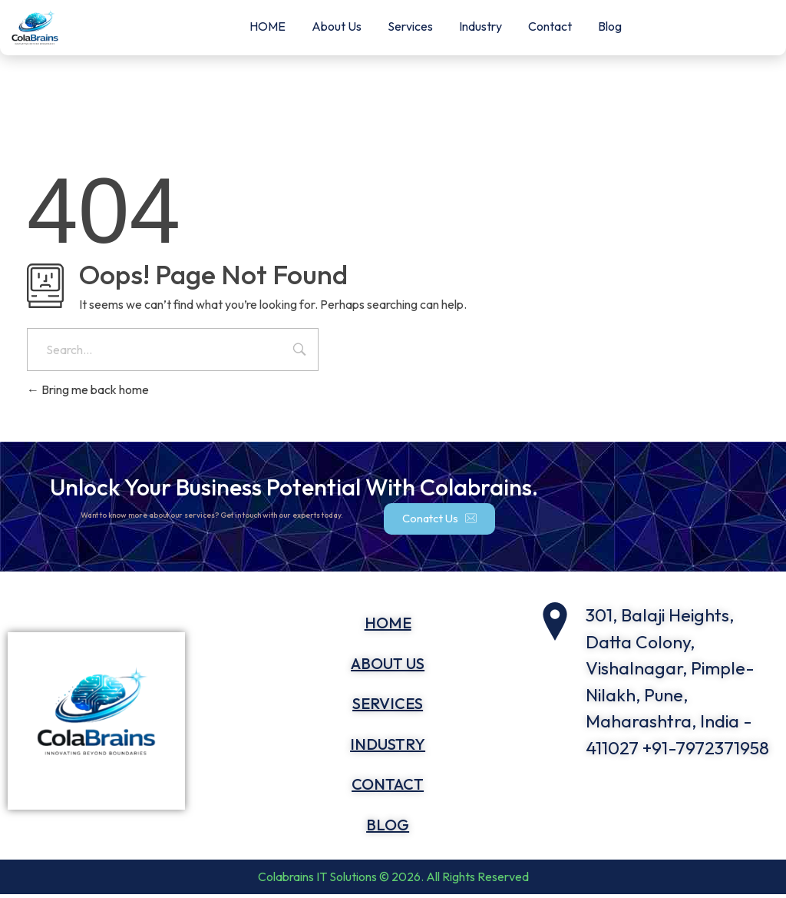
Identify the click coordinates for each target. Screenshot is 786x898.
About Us (337, 26)
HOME (267, 26)
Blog (610, 26)
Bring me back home (88, 389)
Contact (550, 26)
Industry (480, 26)
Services (410, 26)
